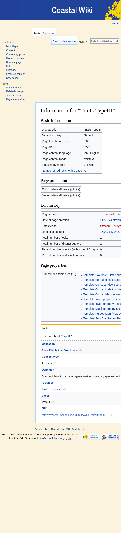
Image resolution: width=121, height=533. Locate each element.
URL (44, 408)
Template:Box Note (95, 275)
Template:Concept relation (99, 289)
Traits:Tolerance (51, 389)
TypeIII (66, 336)
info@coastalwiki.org (52, 438)
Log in (115, 23)
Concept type (50, 356)
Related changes (15, 91)
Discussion (49, 33)
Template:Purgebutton (97, 313)
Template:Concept (94, 284)
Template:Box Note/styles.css (101, 279)
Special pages (13, 95)
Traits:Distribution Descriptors (59, 350)
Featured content (15, 74)
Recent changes (15, 58)
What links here (14, 87)
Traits (37, 33)
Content (10, 50)
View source (69, 41)
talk (112, 214)
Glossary (11, 70)
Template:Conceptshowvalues (102, 294)
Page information (15, 99)
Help (8, 66)
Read (56, 41)
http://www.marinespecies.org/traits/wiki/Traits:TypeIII (73, 414)
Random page (13, 62)
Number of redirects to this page (62, 170)
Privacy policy (41, 429)
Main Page (12, 46)
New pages (12, 78)
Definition (48, 369)
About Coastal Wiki (60, 429)
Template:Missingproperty (99, 308)
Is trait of (47, 382)
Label (45, 395)
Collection (48, 343)
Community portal (15, 54)
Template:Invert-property (98, 299)
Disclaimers (78, 429)
